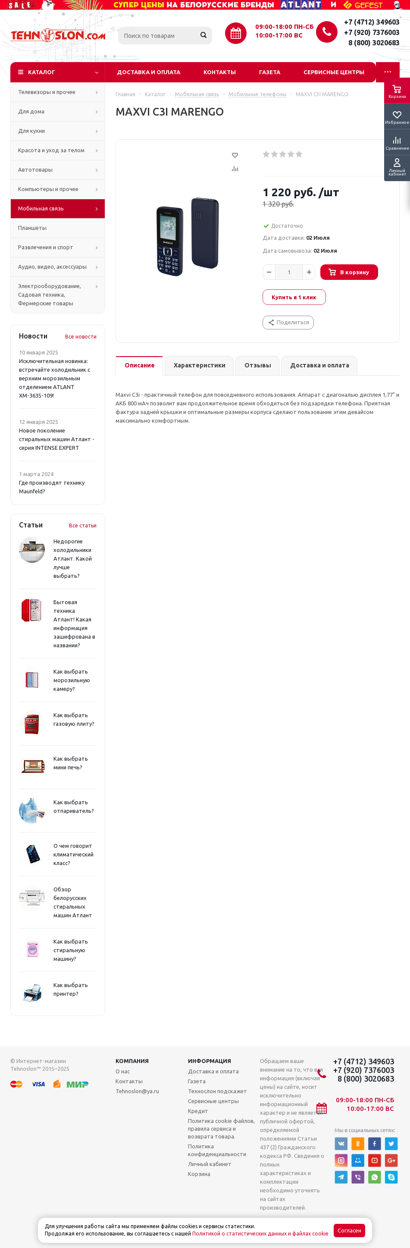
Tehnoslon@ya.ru (137, 1091)
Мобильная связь (41, 208)
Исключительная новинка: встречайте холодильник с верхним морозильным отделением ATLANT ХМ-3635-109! (54, 378)
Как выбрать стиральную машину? (70, 950)
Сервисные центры (334, 72)
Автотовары (35, 169)
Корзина (199, 1174)
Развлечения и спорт (45, 247)
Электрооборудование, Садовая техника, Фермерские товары (49, 294)
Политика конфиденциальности (217, 1150)
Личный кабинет (210, 1164)
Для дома (31, 111)
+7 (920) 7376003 (372, 32)
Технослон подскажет (217, 1091)
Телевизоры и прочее (46, 92)
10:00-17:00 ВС (279, 35)
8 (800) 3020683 (374, 43)
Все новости (81, 336)
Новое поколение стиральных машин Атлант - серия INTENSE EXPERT (56, 439)
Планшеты (32, 228)
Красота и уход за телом (51, 150)
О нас (123, 1071)
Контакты (219, 72)
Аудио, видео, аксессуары (52, 266)
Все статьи (83, 525)
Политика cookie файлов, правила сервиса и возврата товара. (221, 1128)
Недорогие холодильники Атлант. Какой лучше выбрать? (72, 558)
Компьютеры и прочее (48, 189)
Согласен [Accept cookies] (349, 1230)
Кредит (198, 1111)
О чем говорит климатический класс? (73, 854)
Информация (209, 1061)
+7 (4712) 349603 (372, 22)
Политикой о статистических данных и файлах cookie (260, 1233)
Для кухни (31, 131)
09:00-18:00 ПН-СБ (284, 26)
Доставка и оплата (148, 72)
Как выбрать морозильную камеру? (71, 680)
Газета (269, 72)
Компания (132, 1061)
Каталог (41, 72)
